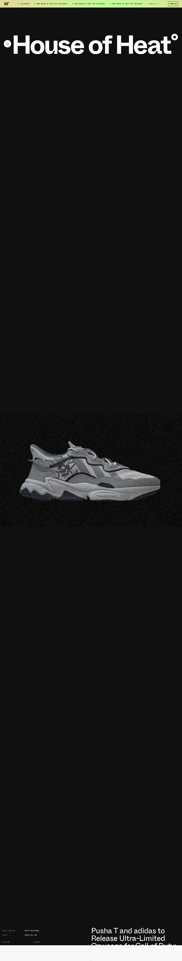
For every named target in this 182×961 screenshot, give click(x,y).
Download (173, 4)
